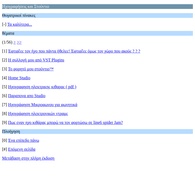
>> (19, 42)
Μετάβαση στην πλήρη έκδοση (28, 158)
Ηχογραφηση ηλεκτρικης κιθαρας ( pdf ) (42, 87)
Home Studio (19, 78)
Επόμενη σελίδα (21, 149)
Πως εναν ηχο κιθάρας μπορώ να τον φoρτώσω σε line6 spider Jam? (65, 122)
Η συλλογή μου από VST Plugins (36, 60)
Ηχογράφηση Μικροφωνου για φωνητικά (42, 104)
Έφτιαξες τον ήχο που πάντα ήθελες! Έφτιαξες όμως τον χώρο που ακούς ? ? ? (74, 51)
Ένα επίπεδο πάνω (23, 140)
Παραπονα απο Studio (26, 95)
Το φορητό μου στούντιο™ (31, 69)
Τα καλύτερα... (19, 24)
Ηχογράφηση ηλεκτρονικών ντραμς (38, 113)
